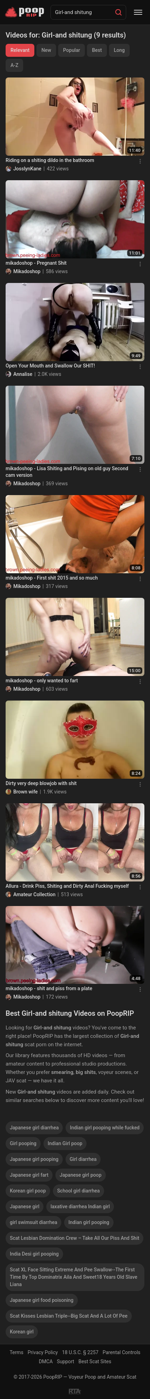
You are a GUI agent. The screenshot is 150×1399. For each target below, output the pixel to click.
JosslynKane (27, 168)
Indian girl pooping (88, 1222)
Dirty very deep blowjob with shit (41, 783)
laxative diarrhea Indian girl (80, 1206)
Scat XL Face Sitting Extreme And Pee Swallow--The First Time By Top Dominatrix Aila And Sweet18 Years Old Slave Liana (73, 1277)
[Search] (118, 12)
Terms (16, 1352)
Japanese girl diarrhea (34, 1127)
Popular (71, 50)
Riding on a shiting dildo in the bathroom (50, 160)
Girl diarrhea (83, 1159)
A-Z (14, 65)
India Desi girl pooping (34, 1254)
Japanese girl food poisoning (42, 1300)
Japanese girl (24, 1206)
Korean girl (22, 1331)
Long (119, 50)
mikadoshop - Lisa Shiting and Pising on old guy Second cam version (67, 472)
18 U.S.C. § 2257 (80, 1352)
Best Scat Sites (95, 1361)
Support (65, 1361)
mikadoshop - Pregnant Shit (36, 263)
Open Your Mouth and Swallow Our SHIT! (50, 366)
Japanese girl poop (80, 1175)
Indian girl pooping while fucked (104, 1127)
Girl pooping (23, 1143)
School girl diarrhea (78, 1191)
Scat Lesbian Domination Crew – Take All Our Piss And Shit (74, 1238)
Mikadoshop (26, 271)
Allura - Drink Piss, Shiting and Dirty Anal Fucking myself (67, 886)
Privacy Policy (43, 1352)
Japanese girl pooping (34, 1159)
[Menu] (138, 12)
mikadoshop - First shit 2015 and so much (52, 578)
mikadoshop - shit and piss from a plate (49, 988)
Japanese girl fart (29, 1175)
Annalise (22, 374)
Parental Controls (122, 1352)
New (46, 50)
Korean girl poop (28, 1191)
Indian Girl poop (65, 1143)
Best (97, 50)
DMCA (46, 1361)
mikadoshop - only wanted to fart (42, 680)
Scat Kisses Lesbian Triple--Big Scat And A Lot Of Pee (69, 1316)
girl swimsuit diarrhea (33, 1222)
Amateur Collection (34, 894)
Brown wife (25, 792)
